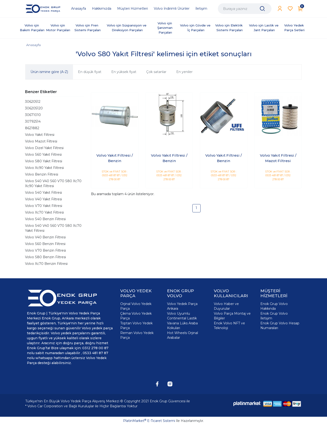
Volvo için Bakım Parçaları (32, 27)
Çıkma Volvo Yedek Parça (136, 315)
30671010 (33, 115)
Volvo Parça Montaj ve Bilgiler (232, 315)
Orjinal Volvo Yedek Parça (135, 306)
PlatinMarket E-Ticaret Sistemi (149, 421)
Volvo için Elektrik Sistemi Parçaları (229, 27)
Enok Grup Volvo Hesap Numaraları (279, 325)
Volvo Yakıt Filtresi (39, 135)
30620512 (32, 101)
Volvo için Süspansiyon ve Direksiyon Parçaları (127, 27)
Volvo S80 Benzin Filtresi (45, 257)
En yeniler (184, 72)
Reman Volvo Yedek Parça (137, 335)
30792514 (33, 121)
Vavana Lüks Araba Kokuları (182, 325)
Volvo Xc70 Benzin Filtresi (46, 264)
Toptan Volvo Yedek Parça (136, 325)
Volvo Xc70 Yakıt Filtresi (44, 212)
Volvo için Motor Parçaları (58, 27)
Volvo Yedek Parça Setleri (294, 27)
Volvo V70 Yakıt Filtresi (43, 206)
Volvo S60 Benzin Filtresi (45, 244)
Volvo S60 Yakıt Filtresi (43, 154)
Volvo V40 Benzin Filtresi (45, 237)
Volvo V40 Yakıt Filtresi (43, 199)
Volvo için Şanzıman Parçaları (165, 27)
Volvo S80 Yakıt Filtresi (43, 161)
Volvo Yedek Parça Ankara (182, 306)
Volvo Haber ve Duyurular (226, 306)
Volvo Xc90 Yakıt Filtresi (44, 168)
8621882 (32, 128)
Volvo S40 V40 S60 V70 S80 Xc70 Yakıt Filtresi (53, 228)
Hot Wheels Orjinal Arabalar (182, 335)
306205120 (34, 108)
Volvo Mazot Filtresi (41, 141)
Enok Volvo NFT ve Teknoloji (229, 325)
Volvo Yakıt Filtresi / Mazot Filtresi (278, 158)
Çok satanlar (156, 72)
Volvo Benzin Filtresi (41, 174)
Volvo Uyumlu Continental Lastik (182, 315)
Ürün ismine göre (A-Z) (49, 72)
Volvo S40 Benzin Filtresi (45, 219)
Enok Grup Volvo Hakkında (274, 306)
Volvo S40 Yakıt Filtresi (43, 192)
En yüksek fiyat (123, 72)
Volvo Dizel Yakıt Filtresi (44, 148)
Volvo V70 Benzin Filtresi (45, 250)
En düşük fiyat (89, 72)
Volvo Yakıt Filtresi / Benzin (114, 158)
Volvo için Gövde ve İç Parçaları (195, 27)
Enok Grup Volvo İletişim (274, 315)
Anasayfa (33, 45)
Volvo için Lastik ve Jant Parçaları (264, 27)
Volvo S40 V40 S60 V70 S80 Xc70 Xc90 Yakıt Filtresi (53, 183)
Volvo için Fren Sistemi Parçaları (87, 27)
